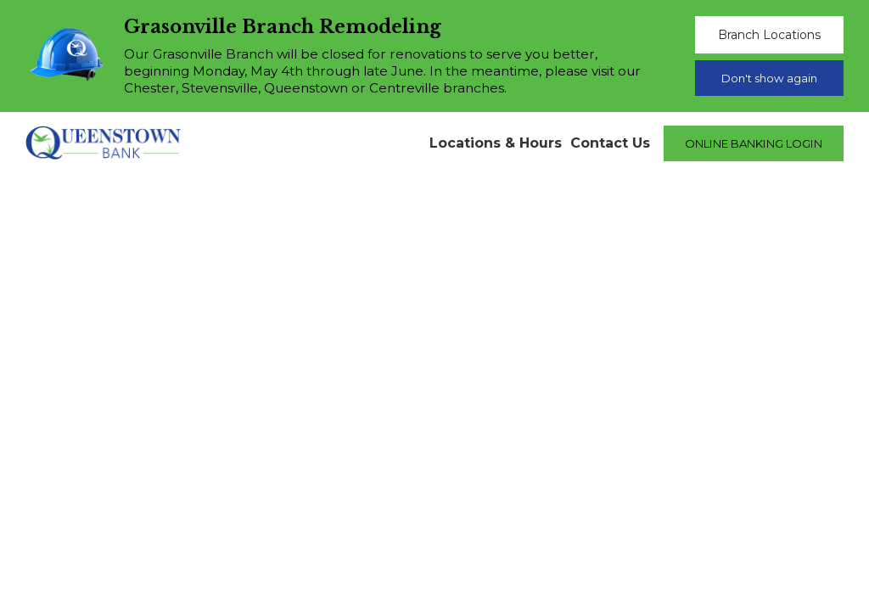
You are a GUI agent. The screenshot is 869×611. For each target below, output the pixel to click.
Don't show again (769, 78)
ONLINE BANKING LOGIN (753, 143)
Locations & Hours (495, 143)
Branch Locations (769, 34)
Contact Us (610, 143)
